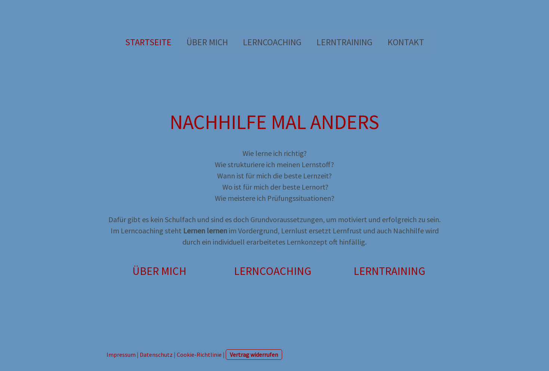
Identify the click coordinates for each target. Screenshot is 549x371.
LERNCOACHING (272, 42)
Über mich (207, 42)
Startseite (148, 42)
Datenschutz (156, 354)
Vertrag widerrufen (254, 354)
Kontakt (406, 42)
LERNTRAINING (345, 42)
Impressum (121, 354)
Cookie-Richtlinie (199, 354)
